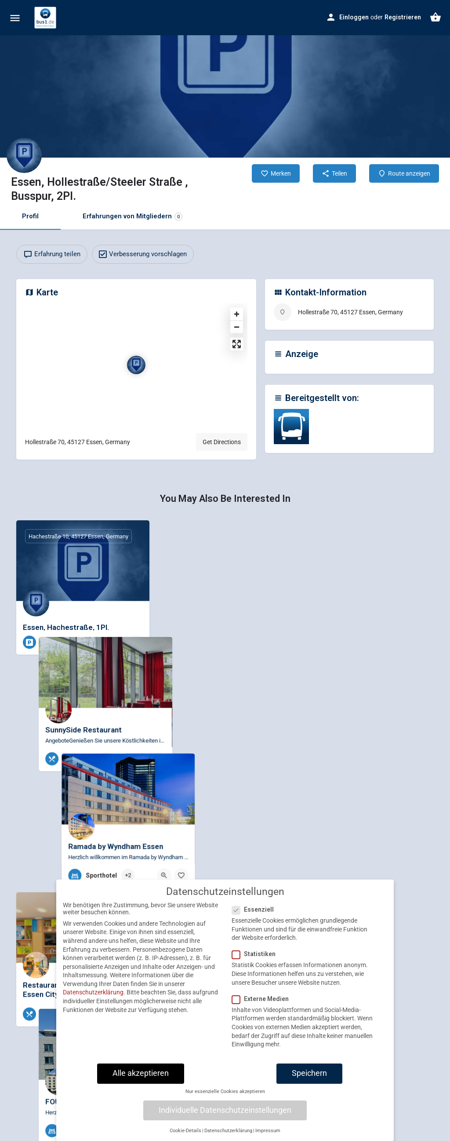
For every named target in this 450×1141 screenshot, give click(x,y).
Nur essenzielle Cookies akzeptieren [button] (225, 1113)
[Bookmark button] (136, 642)
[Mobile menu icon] (15, 17)
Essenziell (255, 931)
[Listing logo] (24, 155)
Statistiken (256, 975)
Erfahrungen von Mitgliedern (132, 216)
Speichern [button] (309, 1095)
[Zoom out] (236, 326)
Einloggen (354, 17)
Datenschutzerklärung (93, 1014)
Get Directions (222, 441)
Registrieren (403, 17)
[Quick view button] (119, 642)
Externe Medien (263, 1020)
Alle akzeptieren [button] (140, 1095)
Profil (30, 216)
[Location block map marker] (136, 365)
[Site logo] (46, 18)
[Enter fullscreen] (236, 344)
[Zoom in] (236, 314)
